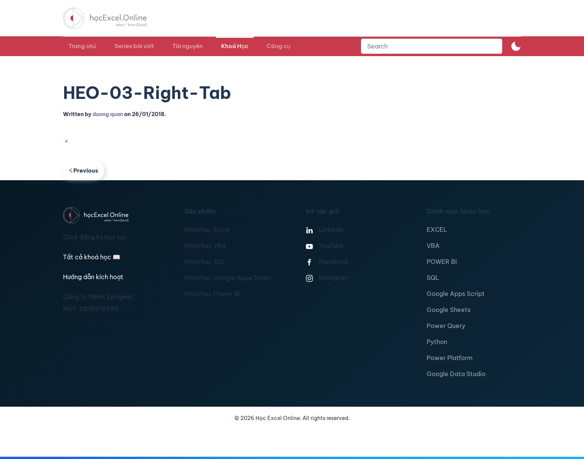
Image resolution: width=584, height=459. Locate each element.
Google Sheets (449, 310)
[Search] (431, 46)
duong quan (107, 114)
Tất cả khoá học (91, 257)
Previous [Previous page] (84, 170)
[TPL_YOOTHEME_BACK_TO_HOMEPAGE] (112, 18)
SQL (433, 277)
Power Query (446, 326)
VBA (433, 245)
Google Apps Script (456, 293)
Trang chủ (82, 46)
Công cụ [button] (278, 46)
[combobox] (431, 46)
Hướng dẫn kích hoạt (93, 277)
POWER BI (442, 261)
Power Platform (449, 358)
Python (437, 342)
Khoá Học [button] (234, 46)
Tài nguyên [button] (187, 46)
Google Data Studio (456, 374)
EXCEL (437, 229)
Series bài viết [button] (134, 46)
